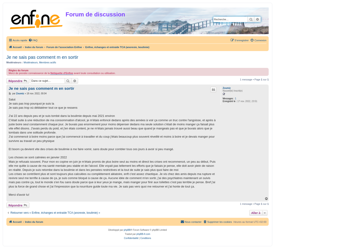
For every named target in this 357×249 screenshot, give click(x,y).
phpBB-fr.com (143, 234)
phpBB (127, 230)
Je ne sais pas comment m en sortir (42, 57)
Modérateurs (31, 62)
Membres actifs (47, 62)
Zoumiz (227, 88)
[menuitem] (33, 40)
